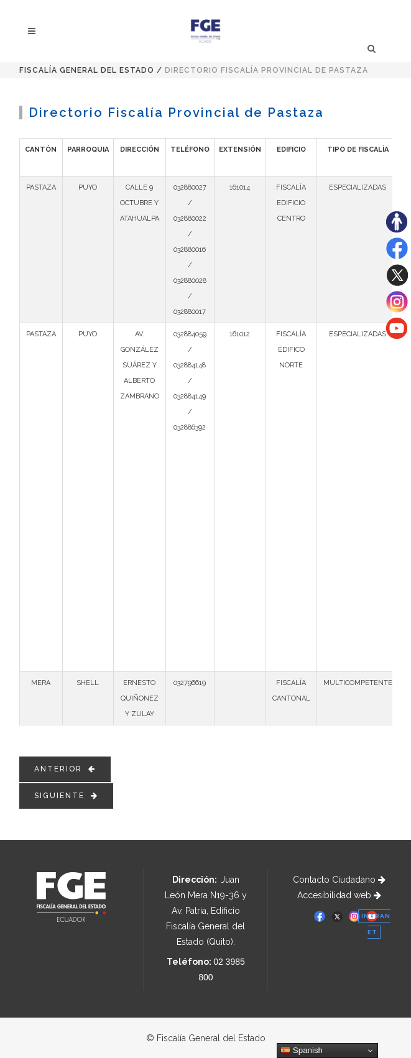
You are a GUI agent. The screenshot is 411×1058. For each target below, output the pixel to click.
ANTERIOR (65, 769)
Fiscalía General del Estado (86, 70)
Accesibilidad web (339, 895)
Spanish (301, 1051)
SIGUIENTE (66, 795)
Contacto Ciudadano (339, 880)
